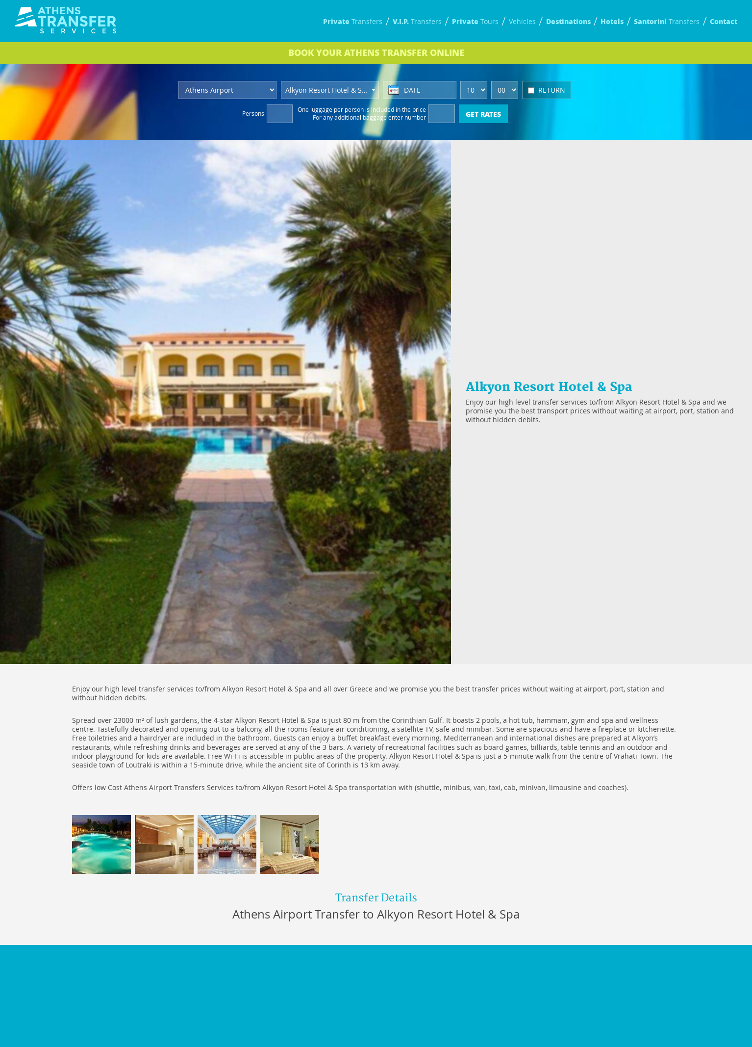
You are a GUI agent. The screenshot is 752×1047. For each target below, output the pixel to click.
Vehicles (522, 21)
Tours (475, 21)
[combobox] (330, 90)
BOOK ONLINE (376, 52)
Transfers (352, 21)
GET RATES (483, 114)
